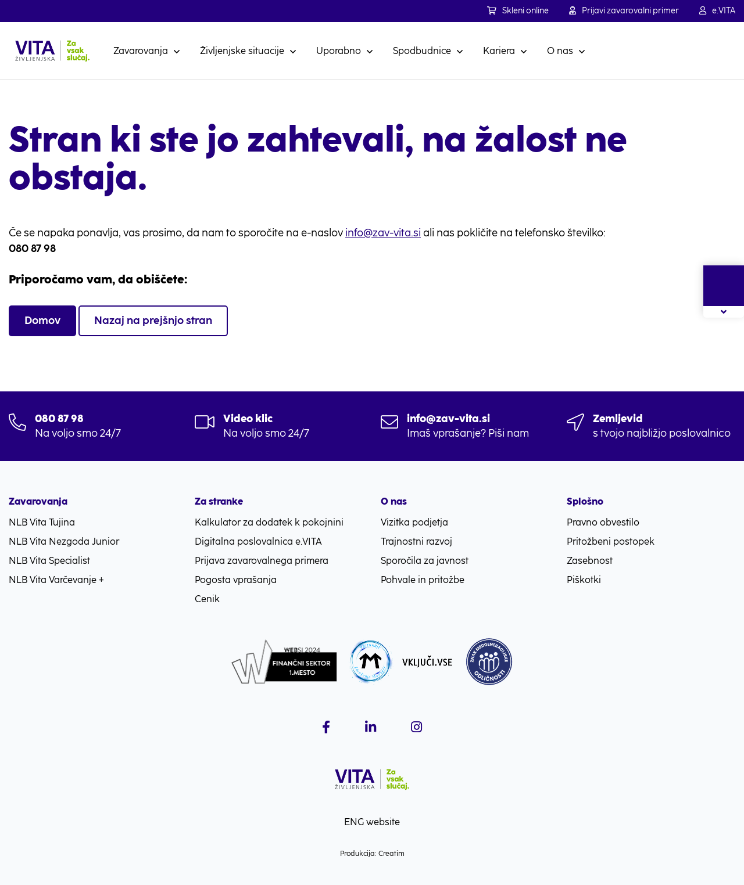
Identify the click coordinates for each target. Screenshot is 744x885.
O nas (560, 50)
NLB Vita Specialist (49, 560)
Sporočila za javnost (424, 560)
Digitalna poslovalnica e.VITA (258, 541)
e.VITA (717, 11)
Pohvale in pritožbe (422, 579)
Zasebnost (590, 560)
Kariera (499, 50)
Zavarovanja (140, 50)
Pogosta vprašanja (236, 579)
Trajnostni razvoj (416, 541)
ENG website (372, 822)
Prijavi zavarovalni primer (624, 11)
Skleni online (518, 11)
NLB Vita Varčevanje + (56, 579)
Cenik (207, 599)
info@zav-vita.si (383, 232)
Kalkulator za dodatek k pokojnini (269, 522)
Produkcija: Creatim (372, 854)
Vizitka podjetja (414, 522)
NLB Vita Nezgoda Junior (64, 541)
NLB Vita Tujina (42, 522)
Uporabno (338, 50)
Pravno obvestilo (603, 522)
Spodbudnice (422, 50)
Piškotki (584, 579)
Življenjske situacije (242, 50)
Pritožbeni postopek (610, 541)
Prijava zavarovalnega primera (261, 560)
